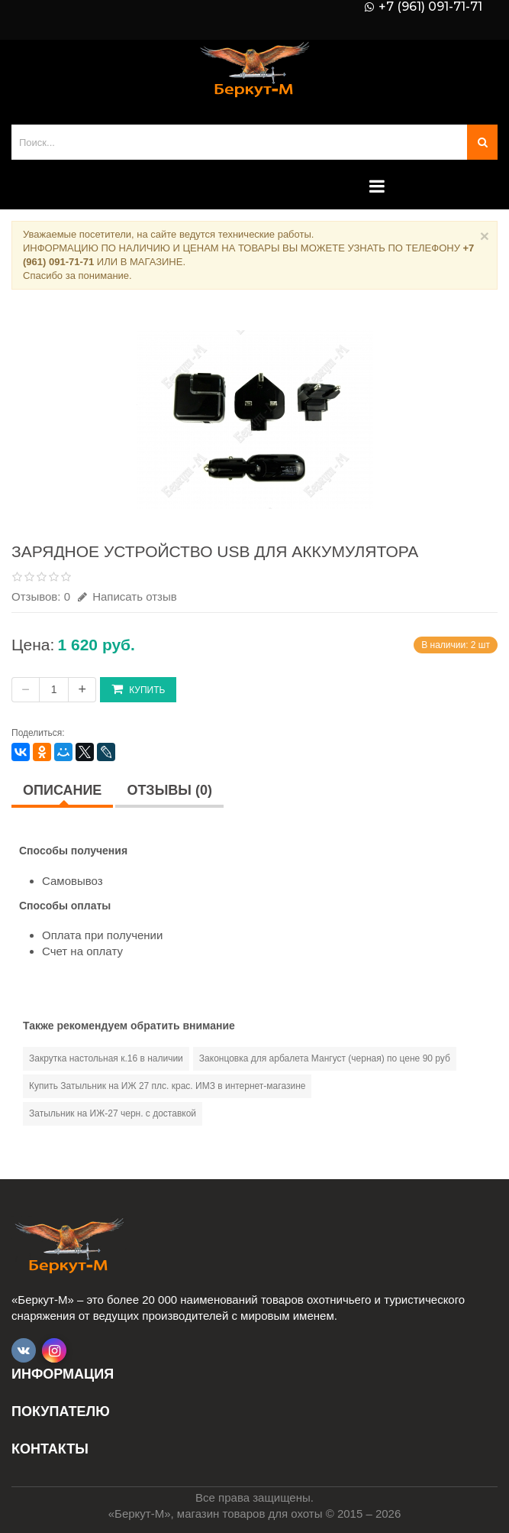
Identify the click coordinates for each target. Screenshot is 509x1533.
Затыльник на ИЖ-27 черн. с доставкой (112, 1113)
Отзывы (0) (169, 790)
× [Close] (484, 236)
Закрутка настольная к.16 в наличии (106, 1058)
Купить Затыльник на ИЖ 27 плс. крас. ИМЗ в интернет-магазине (167, 1086)
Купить (138, 688)
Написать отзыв (127, 596)
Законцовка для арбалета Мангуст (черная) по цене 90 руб (324, 1058)
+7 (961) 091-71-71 (430, 7)
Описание (62, 790)
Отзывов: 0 (40, 596)
